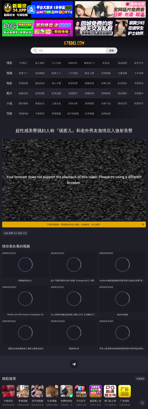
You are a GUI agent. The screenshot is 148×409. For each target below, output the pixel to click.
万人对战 (56, 63)
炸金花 (105, 63)
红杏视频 (89, 113)
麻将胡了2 (89, 63)
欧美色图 (56, 93)
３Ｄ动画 (73, 73)
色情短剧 (106, 113)
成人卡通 (56, 83)
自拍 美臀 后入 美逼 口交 (15, 233)
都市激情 (23, 103)
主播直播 (122, 73)
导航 (9, 113)
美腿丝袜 (89, 93)
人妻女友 (56, 103)
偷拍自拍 (40, 83)
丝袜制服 (106, 73)
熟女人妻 (89, 73)
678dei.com (74, 43)
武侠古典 (73, 103)
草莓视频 (56, 113)
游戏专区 (73, 63)
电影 (9, 83)
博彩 (9, 63)
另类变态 (139, 83)
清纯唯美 (106, 93)
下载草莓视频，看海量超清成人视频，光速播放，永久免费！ (95, 224)
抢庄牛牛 (139, 63)
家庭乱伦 (40, 103)
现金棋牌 (122, 63)
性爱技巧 (139, 103)
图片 (9, 93)
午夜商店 (40, 113)
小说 (9, 103)
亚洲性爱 (23, 83)
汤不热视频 (73, 113)
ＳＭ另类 (139, 73)
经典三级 (106, 83)
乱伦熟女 (122, 83)
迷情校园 (89, 103)
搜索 (111, 50)
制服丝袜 (89, 83)
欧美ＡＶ (56, 73)
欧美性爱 (73, 83)
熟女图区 (122, 93)
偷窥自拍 (23, 93)
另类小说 (106, 103)
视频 (9, 73)
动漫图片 (73, 93)
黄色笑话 (122, 103)
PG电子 (23, 63)
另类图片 (139, 93)
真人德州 (40, 63)
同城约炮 (23, 113)
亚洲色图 (40, 93)
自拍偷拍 (40, 73)
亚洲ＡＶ (23, 73)
